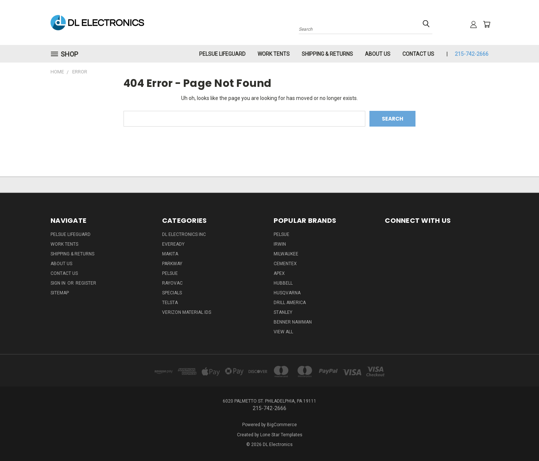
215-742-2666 (471, 54)
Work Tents (274, 54)
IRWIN (280, 244)
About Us (377, 54)
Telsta (170, 302)
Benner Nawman (293, 322)
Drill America (290, 302)
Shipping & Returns (327, 54)
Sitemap (60, 292)
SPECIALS (172, 292)
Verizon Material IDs (186, 312)
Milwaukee (286, 254)
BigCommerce (282, 424)
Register (86, 283)
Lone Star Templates (281, 434)
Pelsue (170, 273)
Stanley (283, 312)
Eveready (173, 244)
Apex (279, 273)
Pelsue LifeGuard (222, 54)
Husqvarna (287, 292)
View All (283, 331)
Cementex (285, 263)
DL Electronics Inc (184, 234)
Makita (170, 254)
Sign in (59, 283)
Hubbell (283, 283)
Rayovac (172, 283)
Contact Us (418, 54)
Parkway (172, 263)
